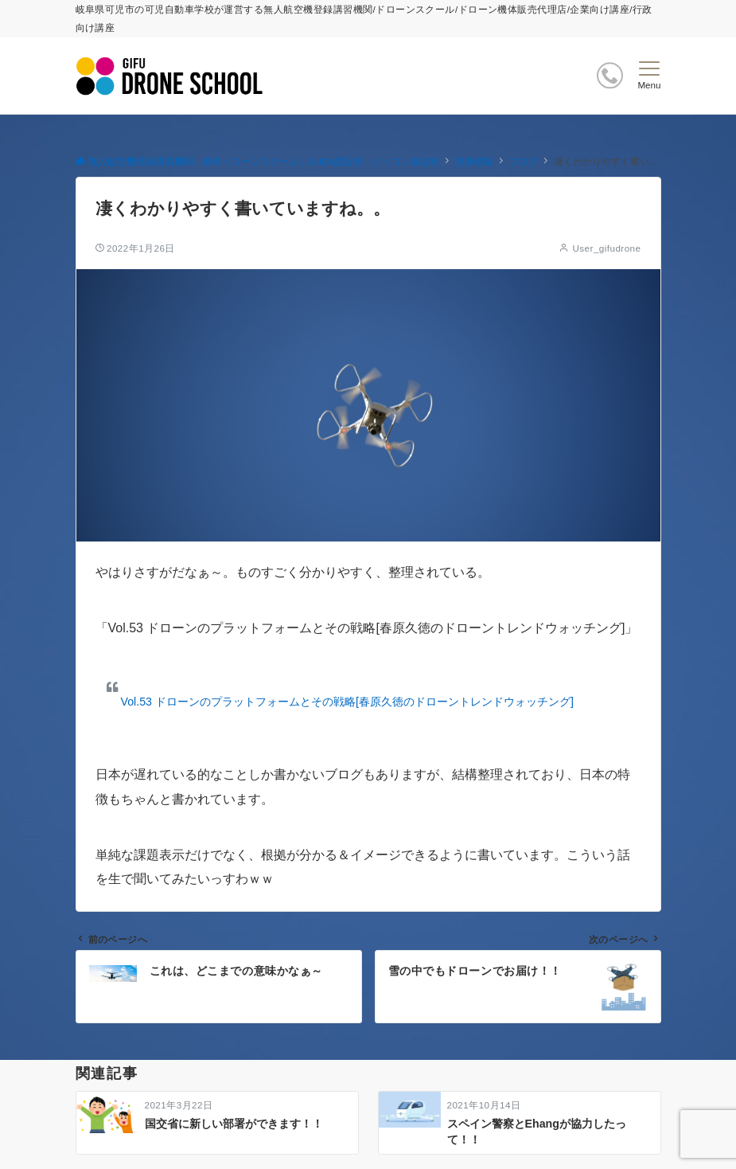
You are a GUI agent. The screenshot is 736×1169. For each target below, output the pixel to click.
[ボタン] (610, 75)
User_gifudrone (606, 248)
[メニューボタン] (648, 75)
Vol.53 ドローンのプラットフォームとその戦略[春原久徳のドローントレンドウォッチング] (347, 701)
